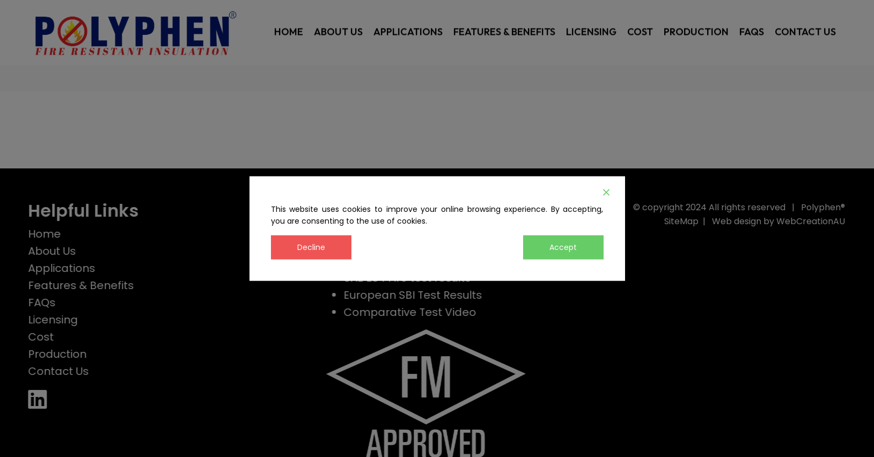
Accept (563, 246)
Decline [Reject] (311, 246)
